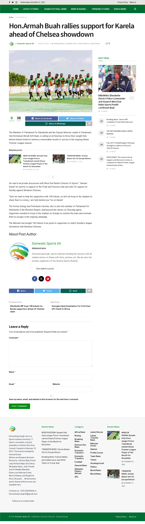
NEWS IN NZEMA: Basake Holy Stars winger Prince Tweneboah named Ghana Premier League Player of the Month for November (35, 162)
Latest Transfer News (94, 440)
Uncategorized (97, 466)
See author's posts (45, 269)
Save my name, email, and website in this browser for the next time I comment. (44, 402)
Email (12, 387)
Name (12, 374)
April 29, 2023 (43, 44)
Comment (14, 340)
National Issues (94, 447)
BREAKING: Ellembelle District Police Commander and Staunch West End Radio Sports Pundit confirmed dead (111, 101)
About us (133, 2)
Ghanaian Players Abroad (79, 474)
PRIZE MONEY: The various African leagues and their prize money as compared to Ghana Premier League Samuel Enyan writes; (121, 161)
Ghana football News (55, 9)
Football (69, 44)
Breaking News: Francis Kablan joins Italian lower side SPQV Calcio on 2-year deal (55, 463)
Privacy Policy (123, 2)
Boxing (78, 438)
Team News (95, 44)
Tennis (93, 463)
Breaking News (58, 44)
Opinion (93, 452)
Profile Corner (96, 455)
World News (30, 17)
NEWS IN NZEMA (78, 9)
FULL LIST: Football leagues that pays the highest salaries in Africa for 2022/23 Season (121, 145)
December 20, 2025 (31, 171)
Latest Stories (30, 9)
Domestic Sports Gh (25, 44)
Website (56, 387)
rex (66, 519)
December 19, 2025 (74, 163)
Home (16, 9)
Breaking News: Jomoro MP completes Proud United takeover (120, 120)
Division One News (80, 449)
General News (81, 468)
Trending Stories (101, 9)
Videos (16, 17)
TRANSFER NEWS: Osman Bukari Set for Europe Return (79, 158)
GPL (75, 44)
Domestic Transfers (79, 454)
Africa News (120, 9)
